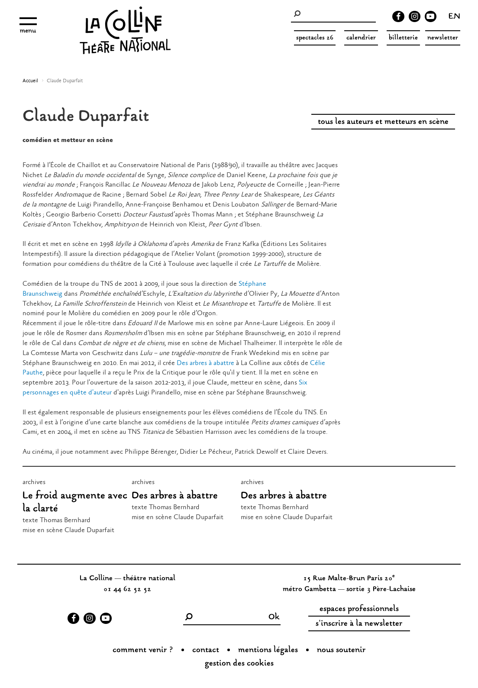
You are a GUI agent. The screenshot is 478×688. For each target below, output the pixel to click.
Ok (274, 617)
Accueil (30, 81)
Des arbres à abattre (205, 363)
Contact (205, 650)
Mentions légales (268, 650)
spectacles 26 (314, 38)
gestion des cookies (239, 664)
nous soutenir (341, 650)
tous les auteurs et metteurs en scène (383, 122)
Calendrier (361, 38)
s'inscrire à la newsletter (359, 624)
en (454, 17)
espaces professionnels (359, 609)
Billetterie (403, 38)
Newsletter (442, 38)
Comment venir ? (143, 650)
